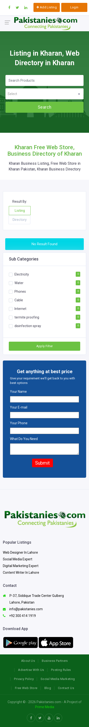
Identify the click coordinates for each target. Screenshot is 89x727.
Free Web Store (26, 688)
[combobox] (44, 93)
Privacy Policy (23, 679)
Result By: (19, 201)
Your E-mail (18, 407)
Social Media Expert (17, 559)
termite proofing (26, 317)
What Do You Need (24, 439)
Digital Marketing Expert (20, 566)
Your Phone (19, 423)
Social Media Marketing (58, 679)
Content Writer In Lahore (21, 572)
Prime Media (44, 707)
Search (44, 107)
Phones (20, 291)
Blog (47, 688)
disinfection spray (27, 326)
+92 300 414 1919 (19, 616)
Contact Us (66, 688)
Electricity (21, 274)
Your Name (18, 391)
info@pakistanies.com (23, 609)
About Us (28, 661)
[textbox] (44, 94)
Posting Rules (61, 670)
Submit (42, 463)
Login (74, 7)
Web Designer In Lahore (20, 552)
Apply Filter (44, 346)
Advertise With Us (31, 670)
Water (18, 283)
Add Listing (47, 7)
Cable (18, 300)
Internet (20, 308)
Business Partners (55, 661)
